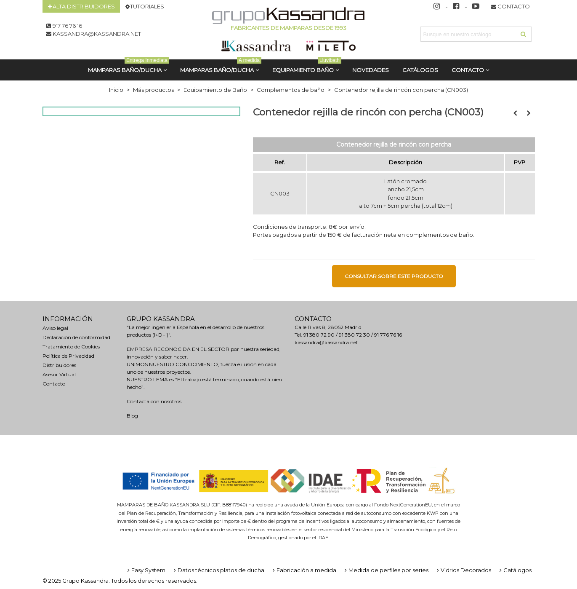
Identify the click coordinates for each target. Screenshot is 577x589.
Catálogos (515, 570)
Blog (132, 415)
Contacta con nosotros (154, 401)
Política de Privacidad (68, 356)
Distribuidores (59, 365)
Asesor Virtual (59, 374)
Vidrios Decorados (463, 570)
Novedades (370, 70)
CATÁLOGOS (420, 70)
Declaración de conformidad (76, 337)
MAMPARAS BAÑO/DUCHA (128, 66)
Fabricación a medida (303, 570)
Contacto (468, 70)
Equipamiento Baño (306, 66)
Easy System (145, 570)
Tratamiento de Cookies (71, 346)
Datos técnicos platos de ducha (218, 570)
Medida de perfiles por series (385, 570)
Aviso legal (55, 328)
